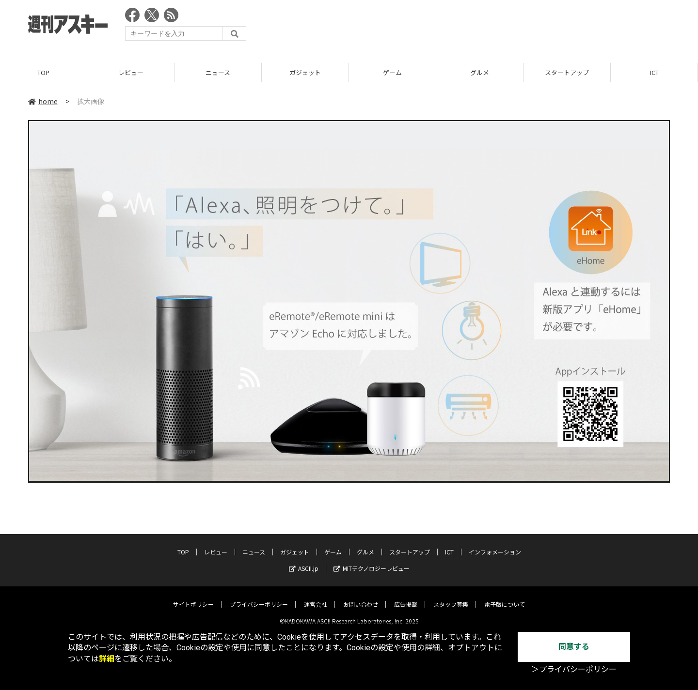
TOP (43, 72)
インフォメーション (495, 544)
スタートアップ (567, 72)
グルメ (479, 72)
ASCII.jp (303, 561)
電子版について (504, 597)
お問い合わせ (360, 597)
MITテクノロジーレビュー (371, 561)
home (43, 101)
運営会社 (315, 597)
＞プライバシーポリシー (574, 669)
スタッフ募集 (450, 597)
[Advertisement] (493, 26)
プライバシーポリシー (259, 597)
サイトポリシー (193, 597)
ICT (654, 72)
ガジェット (305, 72)
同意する (573, 646)
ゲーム (392, 72)
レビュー (130, 72)
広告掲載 (405, 597)
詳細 (106, 658)
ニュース (218, 72)
